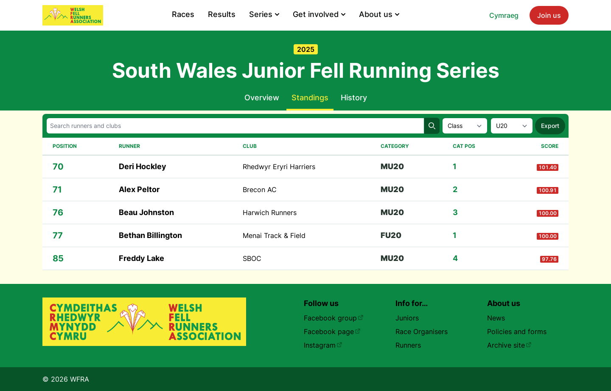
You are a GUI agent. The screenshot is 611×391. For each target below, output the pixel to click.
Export (550, 125)
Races (183, 14)
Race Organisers (421, 331)
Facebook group (334, 318)
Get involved (319, 14)
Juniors (407, 318)
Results (221, 14)
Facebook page (332, 331)
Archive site (509, 345)
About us (379, 14)
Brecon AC (260, 189)
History (354, 97)
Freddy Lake (141, 258)
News (496, 318)
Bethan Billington (150, 235)
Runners (408, 345)
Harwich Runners (270, 212)
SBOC (252, 258)
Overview (261, 97)
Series (264, 14)
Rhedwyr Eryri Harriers (279, 166)
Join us (549, 15)
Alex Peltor (139, 189)
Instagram (323, 345)
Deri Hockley (142, 166)
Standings (309, 97)
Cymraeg (504, 15)
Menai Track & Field (274, 235)
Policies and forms (517, 331)
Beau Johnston (146, 212)
